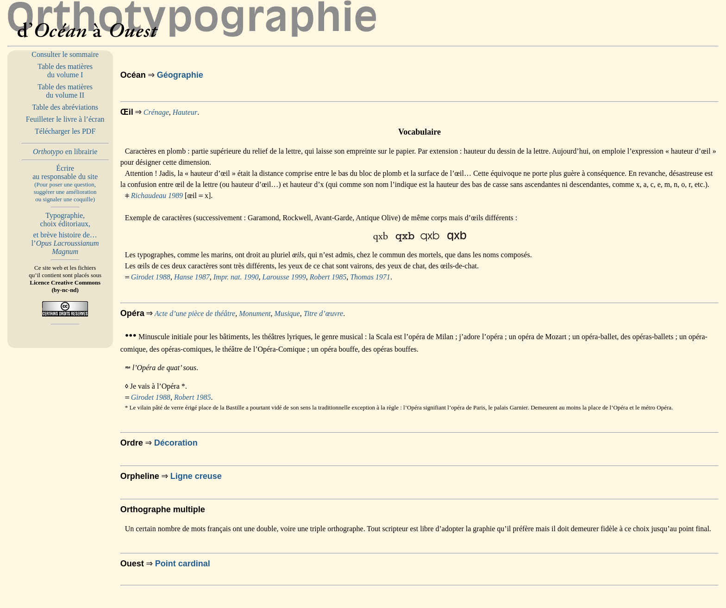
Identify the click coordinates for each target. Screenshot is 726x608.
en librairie (65, 151)
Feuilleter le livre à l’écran (65, 119)
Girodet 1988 (150, 277)
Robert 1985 (328, 277)
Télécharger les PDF (65, 131)
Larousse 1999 (284, 277)
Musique (287, 313)
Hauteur (185, 112)
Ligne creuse (196, 476)
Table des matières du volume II (65, 91)
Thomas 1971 (370, 277)
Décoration (176, 442)
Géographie (180, 75)
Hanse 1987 (192, 277)
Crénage (156, 112)
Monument (254, 313)
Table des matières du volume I (65, 70)
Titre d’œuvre (323, 313)
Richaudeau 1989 (157, 195)
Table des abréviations (65, 107)
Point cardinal (182, 563)
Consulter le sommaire (65, 54)
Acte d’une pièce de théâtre (195, 313)
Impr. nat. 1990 (236, 277)
